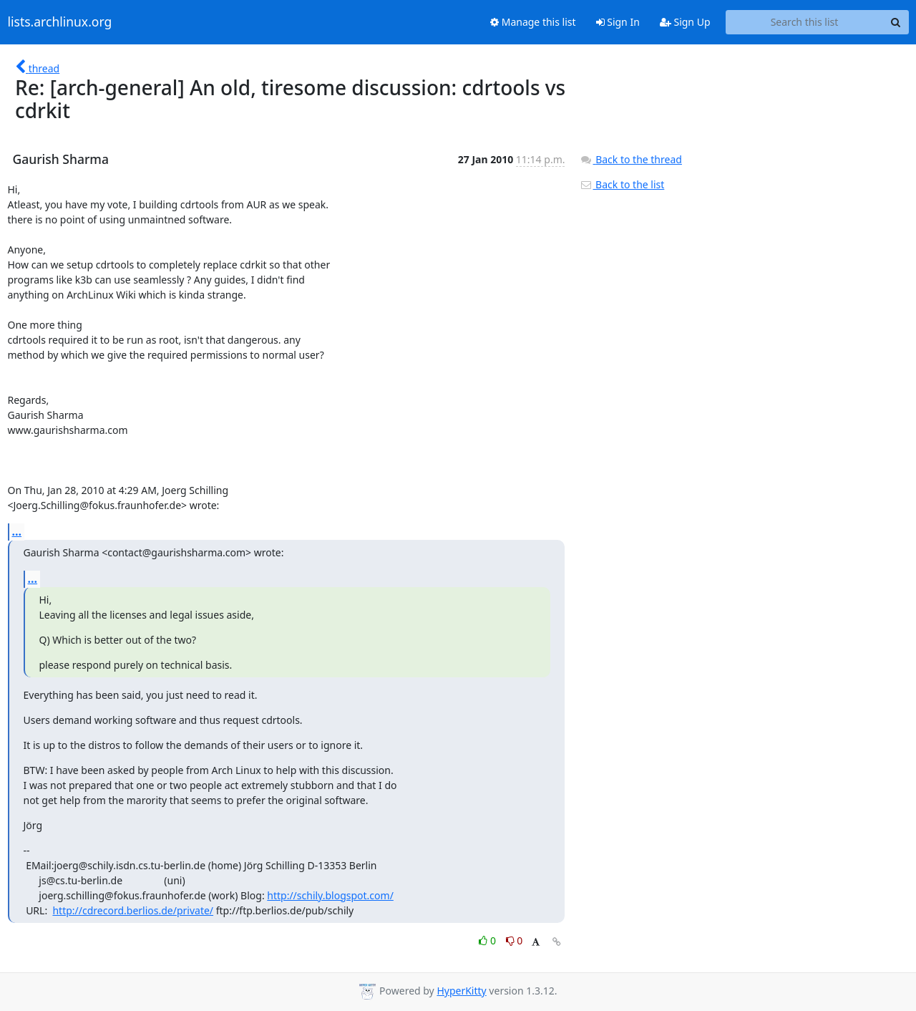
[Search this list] (805, 22)
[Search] (896, 22)
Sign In (618, 22)
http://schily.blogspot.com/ (330, 895)
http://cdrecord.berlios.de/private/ (132, 910)
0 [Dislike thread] (514, 940)
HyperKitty (461, 990)
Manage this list (533, 22)
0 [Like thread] (488, 940)
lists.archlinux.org (60, 22)
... (17, 531)
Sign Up (685, 22)
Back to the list (622, 184)
